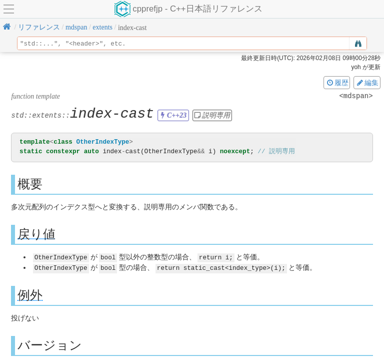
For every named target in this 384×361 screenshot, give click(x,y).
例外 (30, 294)
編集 (367, 83)
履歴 (337, 83)
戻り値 (37, 234)
